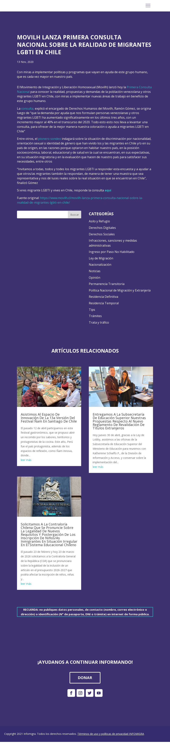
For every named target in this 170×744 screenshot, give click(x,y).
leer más (26, 460)
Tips (92, 310)
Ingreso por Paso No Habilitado (111, 252)
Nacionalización (100, 264)
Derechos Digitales (102, 228)
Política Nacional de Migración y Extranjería (120, 290)
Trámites (95, 316)
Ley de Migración (101, 258)
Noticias (94, 271)
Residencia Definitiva (103, 297)
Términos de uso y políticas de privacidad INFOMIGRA (110, 734)
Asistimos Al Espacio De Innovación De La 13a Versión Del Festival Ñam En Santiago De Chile (49, 417)
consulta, (27, 108)
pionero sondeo (49, 139)
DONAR (85, 677)
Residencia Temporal (104, 303)
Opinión (94, 277)
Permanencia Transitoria (106, 284)
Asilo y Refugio (99, 221)
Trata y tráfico (99, 322)
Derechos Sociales (102, 234)
